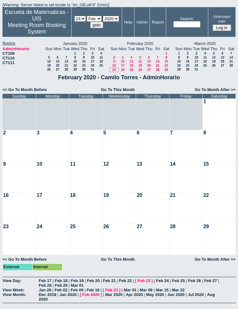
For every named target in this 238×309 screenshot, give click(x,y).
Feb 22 (125, 280)
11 (101, 57)
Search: (187, 18)
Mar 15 (162, 290)
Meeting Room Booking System (37, 28)
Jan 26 (45, 290)
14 (66, 61)
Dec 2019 (47, 294)
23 (84, 65)
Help (128, 22)
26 (49, 69)
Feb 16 (93, 290)
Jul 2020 (196, 294)
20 (57, 65)
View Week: (13, 290)
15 (75, 61)
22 (75, 65)
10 (92, 57)
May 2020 (155, 294)
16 (84, 61)
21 (66, 65)
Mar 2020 (114, 294)
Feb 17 (45, 280)
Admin (142, 22)
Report (158, 22)
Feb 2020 (91, 294)
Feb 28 (45, 285)
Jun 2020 (176, 294)
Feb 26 (194, 280)
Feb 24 (162, 280)
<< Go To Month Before (24, 89)
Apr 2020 (134, 294)
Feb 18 (61, 280)
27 (57, 69)
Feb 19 (77, 280)
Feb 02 (61, 290)
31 (92, 69)
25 (101, 65)
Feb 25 (178, 280)
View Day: (11, 280)
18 (101, 61)
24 (92, 65)
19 (49, 65)
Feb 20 (93, 280)
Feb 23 (144, 280)
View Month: (14, 294)
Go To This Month (118, 89)
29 (75, 69)
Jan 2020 (68, 294)
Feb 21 (109, 280)
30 (84, 69)
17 (92, 61)
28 (66, 69)
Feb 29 (61, 285)
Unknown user (222, 19)
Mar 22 (178, 290)
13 (57, 61)
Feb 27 (210, 280)
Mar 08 (146, 290)
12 (49, 61)
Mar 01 (77, 285)
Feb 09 (77, 290)
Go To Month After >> (215, 89)
